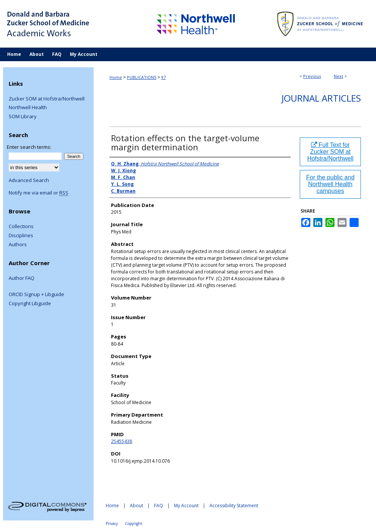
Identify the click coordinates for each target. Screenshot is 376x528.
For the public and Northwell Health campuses (330, 184)
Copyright (133, 523)
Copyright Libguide (30, 304)
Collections (21, 227)
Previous (312, 76)
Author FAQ (21, 278)
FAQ (158, 505)
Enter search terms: (29, 147)
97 (163, 77)
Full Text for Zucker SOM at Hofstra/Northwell (330, 152)
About (136, 505)
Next (338, 76)
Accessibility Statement (234, 505)
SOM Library (23, 117)
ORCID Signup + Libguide (36, 295)
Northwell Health (28, 108)
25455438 (121, 441)
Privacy (112, 523)
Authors (18, 245)
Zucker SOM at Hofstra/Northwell (47, 99)
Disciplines (21, 236)
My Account (186, 505)
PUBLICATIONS (141, 77)
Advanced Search (29, 180)
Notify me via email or (38, 193)
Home (115, 77)
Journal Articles (321, 98)
